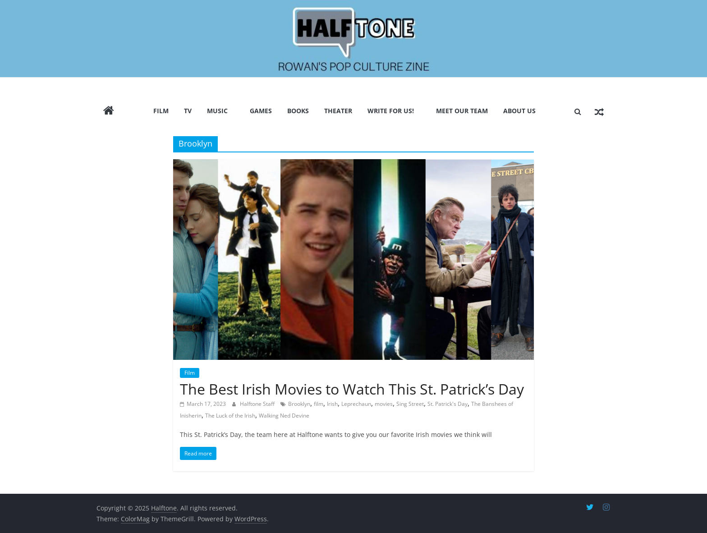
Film (161, 110)
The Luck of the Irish (230, 415)
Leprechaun (356, 404)
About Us (519, 110)
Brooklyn (299, 404)
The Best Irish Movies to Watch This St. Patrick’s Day (352, 389)
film (318, 404)
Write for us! (390, 110)
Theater (338, 110)
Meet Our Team (462, 110)
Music (217, 110)
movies (384, 404)
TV (188, 110)
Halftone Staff (258, 404)
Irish (332, 404)
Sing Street (410, 404)
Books (298, 110)
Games (261, 110)
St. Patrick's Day (447, 404)
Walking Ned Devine (284, 415)
